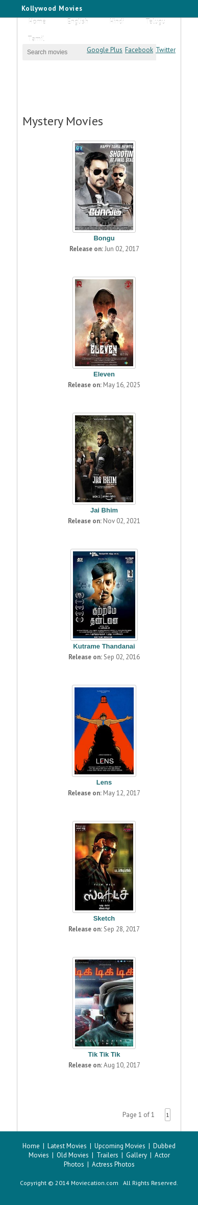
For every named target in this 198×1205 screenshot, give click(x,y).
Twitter (166, 50)
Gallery (136, 1155)
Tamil (36, 39)
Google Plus (104, 50)
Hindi (117, 21)
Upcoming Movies (119, 1146)
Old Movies (73, 1155)
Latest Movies (67, 1146)
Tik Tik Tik (104, 1054)
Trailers (107, 1155)
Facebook (139, 50)
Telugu (155, 21)
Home (37, 21)
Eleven (104, 374)
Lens (104, 782)
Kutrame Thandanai (104, 646)
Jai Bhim (104, 510)
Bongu (103, 238)
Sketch (104, 918)
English (77, 21)
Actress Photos (113, 1164)
